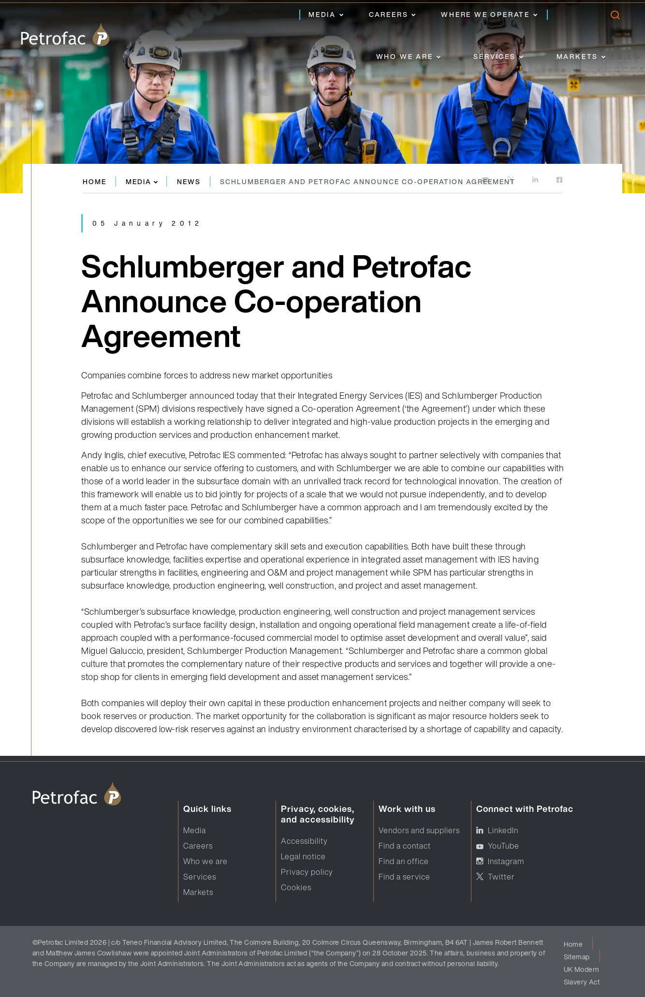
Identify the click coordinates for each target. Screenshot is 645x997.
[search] (615, 17)
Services (494, 56)
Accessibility (304, 841)
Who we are (404, 56)
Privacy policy (307, 872)
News (189, 181)
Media (322, 14)
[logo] (65, 35)
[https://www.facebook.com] (559, 180)
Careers (389, 14)
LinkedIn (503, 830)
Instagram (506, 861)
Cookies (296, 887)
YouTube (503, 846)
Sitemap (577, 957)
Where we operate (485, 14)
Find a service (404, 876)
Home (94, 181)
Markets (578, 56)
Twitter (501, 876)
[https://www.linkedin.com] (536, 180)
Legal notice (303, 856)
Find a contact (405, 846)
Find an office (404, 861)
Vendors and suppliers (419, 830)
